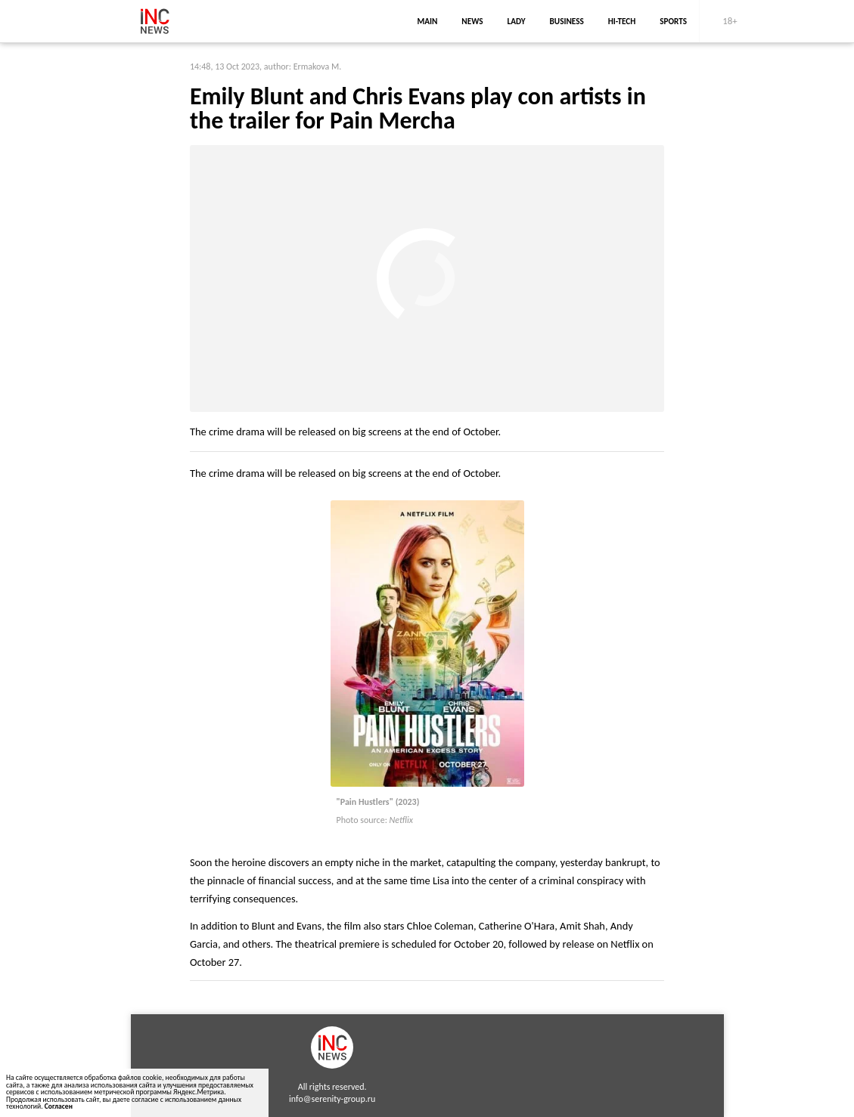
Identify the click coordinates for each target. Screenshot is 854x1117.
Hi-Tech (621, 21)
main (427, 21)
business (567, 21)
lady (517, 21)
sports (673, 21)
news (472, 21)
